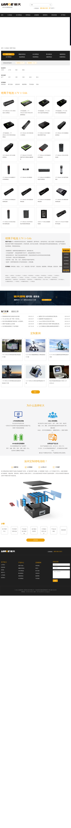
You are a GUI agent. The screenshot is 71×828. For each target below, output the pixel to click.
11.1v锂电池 (20, 277)
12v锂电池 (24, 275)
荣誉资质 (3, 567)
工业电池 (9, 15)
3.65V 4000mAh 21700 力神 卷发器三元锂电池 (9, 111)
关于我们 (63, 15)
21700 (9, 70)
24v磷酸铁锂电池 (53, 279)
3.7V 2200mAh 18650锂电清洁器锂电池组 (9, 200)
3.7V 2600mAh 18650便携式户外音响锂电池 (9, 178)
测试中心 (3, 572)
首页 (2, 15)
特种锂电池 (30, 275)
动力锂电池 (19, 15)
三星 (16, 77)
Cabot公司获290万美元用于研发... (47, 321)
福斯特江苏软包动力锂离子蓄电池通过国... (49, 323)
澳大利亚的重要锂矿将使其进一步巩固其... (13, 321)
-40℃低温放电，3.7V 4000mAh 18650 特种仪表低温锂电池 (9, 135)
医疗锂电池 (61, 279)
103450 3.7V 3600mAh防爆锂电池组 (44, 222)
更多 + (35, 392)
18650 (2, 70)
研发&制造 (54, 15)
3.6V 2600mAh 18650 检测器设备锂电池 (61, 134)
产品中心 (21, 562)
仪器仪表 (17, 84)
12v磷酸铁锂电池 (37, 279)
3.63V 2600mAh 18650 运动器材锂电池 (9, 156)
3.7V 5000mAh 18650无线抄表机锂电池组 (44, 156)
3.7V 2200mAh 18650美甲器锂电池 (61, 178)
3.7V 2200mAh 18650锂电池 (26, 177)
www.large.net (47, 591)
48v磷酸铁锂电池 (24, 281)
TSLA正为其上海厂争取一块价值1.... (11, 318)
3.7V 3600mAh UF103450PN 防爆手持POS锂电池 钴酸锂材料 (26, 157)
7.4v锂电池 (32, 281)
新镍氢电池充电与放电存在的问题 (10, 316)
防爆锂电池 (62, 57)
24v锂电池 (37, 275)
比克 (30, 77)
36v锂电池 (50, 275)
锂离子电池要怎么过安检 (8, 323)
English (52, 8)
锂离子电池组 (47, 277)
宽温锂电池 (35, 57)
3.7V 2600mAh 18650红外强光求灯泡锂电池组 (9, 222)
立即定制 (35, 540)
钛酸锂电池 (49, 57)
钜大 (37, 77)
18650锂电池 (35, 54)
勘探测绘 (24, 84)
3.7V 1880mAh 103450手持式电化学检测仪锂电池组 (26, 222)
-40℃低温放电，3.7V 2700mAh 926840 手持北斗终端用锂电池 (26, 112)
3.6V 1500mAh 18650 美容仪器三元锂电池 (26, 134)
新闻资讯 (45, 15)
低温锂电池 (22, 57)
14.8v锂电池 (33, 277)
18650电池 (27, 277)
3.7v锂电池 (16, 281)
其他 (23, 70)
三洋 (9, 77)
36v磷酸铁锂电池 (9, 281)
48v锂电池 (7, 277)
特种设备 (3, 84)
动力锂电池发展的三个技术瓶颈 (10, 326)
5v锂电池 (12, 275)
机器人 (37, 568)
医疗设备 (10, 84)
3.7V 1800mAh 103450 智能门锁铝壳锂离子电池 (44, 134)
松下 (2, 77)
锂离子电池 (12, 48)
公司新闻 (3, 575)
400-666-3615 (66, 267)
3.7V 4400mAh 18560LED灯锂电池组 (61, 156)
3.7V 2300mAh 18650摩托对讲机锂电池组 (61, 200)
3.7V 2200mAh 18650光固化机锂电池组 (26, 200)
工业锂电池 (56, 275)
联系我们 (3, 19)
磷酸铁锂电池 (22, 54)
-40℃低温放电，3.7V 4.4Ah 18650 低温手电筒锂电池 (44, 111)
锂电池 (6, 275)
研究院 (2, 569)
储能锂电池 (62, 54)
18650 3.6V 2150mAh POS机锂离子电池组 (61, 222)
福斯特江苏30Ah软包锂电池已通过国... (48, 316)
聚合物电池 (49, 54)
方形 (16, 70)
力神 (23, 77)
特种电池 (28, 15)
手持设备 (31, 84)
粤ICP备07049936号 (53, 589)
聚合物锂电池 (22, 279)
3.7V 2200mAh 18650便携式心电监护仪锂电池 (44, 178)
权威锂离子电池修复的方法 (45, 318)
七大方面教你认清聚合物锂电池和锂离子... (49, 326)
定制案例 (36, 15)
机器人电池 (45, 279)
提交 (55, 580)
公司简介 (3, 564)
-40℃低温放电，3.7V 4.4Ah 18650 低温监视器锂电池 (61, 111)
